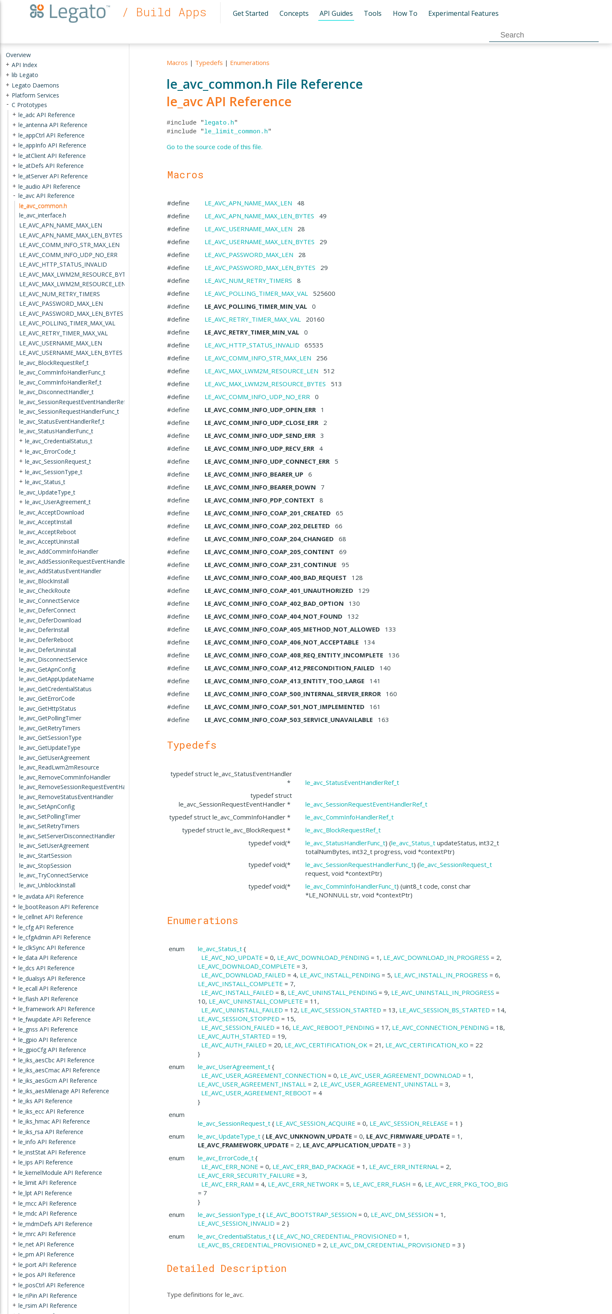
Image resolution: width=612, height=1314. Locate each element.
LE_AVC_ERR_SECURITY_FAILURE (246, 1175)
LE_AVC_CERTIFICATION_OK (326, 1045)
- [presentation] (7, 105)
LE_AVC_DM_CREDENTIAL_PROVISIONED (390, 1245)
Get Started (250, 13)
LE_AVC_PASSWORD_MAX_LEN (249, 254)
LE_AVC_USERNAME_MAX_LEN (248, 229)
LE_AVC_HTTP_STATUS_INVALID (252, 345)
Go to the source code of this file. (214, 146)
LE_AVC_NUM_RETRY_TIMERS (248, 280)
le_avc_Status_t (413, 843)
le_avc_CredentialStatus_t (234, 1236)
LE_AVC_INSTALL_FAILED (237, 992)
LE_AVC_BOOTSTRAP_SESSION (311, 1214)
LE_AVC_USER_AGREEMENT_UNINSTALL (379, 1084)
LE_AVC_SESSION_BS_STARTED (444, 1010)
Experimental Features (463, 13)
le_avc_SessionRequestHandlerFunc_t (359, 864)
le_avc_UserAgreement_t (234, 1066)
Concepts (294, 13)
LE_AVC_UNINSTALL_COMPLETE (256, 1001)
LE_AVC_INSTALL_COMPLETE (240, 983)
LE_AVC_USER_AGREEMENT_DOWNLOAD (400, 1075)
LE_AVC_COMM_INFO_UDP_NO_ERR (257, 396)
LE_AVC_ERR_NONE (229, 1166)
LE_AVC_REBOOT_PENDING (333, 1027)
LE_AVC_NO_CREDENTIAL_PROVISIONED (337, 1236)
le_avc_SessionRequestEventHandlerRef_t (366, 804)
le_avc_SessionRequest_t (456, 864)
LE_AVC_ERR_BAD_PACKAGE (313, 1166)
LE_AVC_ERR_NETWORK (303, 1184)
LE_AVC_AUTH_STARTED (234, 1036)
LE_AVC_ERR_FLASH (382, 1184)
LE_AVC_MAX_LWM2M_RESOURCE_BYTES (265, 384)
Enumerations (250, 62)
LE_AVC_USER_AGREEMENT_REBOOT (256, 1093)
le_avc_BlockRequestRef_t (343, 830)
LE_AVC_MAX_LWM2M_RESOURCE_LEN (261, 371)
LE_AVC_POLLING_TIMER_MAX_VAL (256, 293)
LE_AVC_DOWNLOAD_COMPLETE (246, 966)
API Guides (336, 13)
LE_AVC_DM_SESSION (402, 1214)
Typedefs (209, 62)
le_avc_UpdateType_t (229, 1136)
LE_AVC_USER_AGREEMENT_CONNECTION (263, 1075)
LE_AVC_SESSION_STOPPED (239, 1018)
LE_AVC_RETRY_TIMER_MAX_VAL (253, 319)
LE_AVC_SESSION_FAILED (238, 1027)
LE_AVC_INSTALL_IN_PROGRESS (441, 975)
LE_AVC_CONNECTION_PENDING (440, 1027)
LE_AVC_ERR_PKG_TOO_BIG (466, 1184)
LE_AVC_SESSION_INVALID (236, 1223)
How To (405, 13)
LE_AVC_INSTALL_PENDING (340, 975)
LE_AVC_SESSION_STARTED (341, 1010)
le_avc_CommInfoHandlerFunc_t (351, 886)
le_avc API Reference (229, 101)
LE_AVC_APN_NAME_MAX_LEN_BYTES (259, 216)
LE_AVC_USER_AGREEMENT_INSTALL (252, 1084)
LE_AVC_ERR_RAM (227, 1184)
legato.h (219, 123)
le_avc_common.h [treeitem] (43, 206)
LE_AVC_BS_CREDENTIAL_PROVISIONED (257, 1245)
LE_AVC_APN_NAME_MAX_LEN (248, 203)
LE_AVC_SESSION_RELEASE (409, 1123)
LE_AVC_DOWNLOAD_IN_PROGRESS (436, 957)
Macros (177, 62)
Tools (373, 13)
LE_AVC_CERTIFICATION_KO (426, 1045)
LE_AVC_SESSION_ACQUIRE (315, 1123)
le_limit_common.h (236, 131)
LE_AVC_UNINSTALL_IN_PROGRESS (442, 992)
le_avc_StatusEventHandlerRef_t (352, 782)
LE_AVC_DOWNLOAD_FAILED (243, 975)
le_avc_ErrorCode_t (226, 1158)
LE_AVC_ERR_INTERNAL (404, 1166)
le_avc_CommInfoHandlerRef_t (349, 817)
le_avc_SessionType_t (229, 1214)
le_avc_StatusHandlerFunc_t (345, 843)
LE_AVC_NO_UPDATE (232, 957)
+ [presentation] (7, 64)
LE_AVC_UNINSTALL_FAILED (242, 1010)
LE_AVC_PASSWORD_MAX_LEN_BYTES (260, 267)
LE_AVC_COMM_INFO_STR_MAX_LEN (258, 358)
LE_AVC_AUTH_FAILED (234, 1045)
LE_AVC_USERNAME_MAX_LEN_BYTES (260, 241)
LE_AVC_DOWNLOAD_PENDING (323, 957)
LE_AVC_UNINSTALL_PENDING (332, 992)
